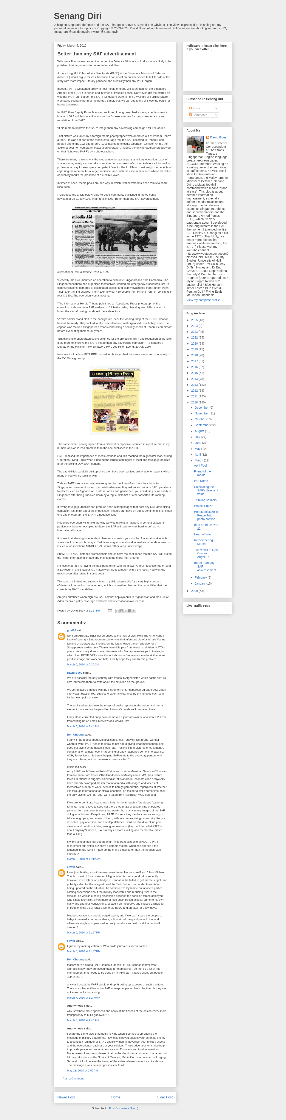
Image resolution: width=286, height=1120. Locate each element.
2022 (195, 337)
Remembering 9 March (204, 542)
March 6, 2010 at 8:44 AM (83, 726)
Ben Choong (75, 734)
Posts (194, 108)
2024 (195, 326)
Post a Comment (73, 1078)
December (202, 407)
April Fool (200, 465)
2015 (195, 373)
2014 (195, 379)
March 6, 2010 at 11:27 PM (83, 932)
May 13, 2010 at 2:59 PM (82, 1070)
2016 (195, 367)
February (201, 577)
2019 (195, 349)
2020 (195, 343)
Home (115, 1097)
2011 (195, 396)
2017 (195, 361)
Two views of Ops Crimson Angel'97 (206, 553)
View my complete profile (203, 300)
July (198, 437)
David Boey (74, 672)
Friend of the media (202, 473)
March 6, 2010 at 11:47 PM (83, 951)
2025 (195, 320)
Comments (198, 115)
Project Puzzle (203, 506)
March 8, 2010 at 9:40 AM (83, 1020)
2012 (195, 390)
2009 (195, 591)
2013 (195, 384)
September (202, 425)
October (200, 419)
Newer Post (66, 1097)
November (202, 413)
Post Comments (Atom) (123, 1108)
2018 (195, 355)
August (200, 431)
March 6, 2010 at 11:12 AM (83, 859)
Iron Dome (201, 481)
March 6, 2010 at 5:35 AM (83, 664)
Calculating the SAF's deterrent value (206, 490)
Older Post (165, 1097)
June (198, 442)
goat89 (71, 630)
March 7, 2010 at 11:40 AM (83, 997)
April (198, 454)
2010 (195, 402)
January (200, 583)
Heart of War (202, 534)
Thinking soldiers (205, 500)
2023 (195, 331)
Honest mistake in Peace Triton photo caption (206, 515)
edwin (71, 867)
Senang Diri (78, 16)
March (199, 460)
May (198, 448)
